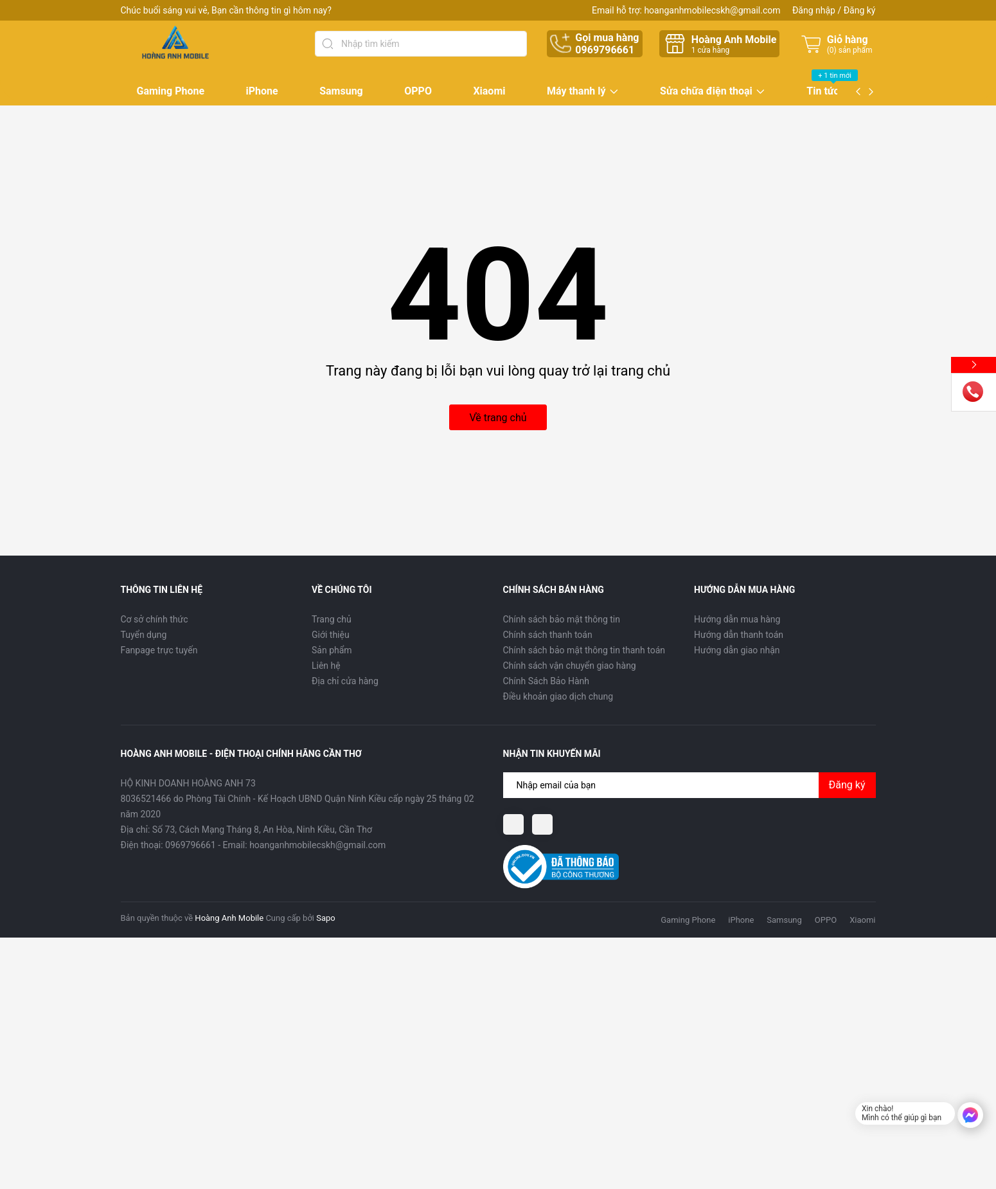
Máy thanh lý (576, 92)
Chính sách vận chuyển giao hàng (569, 665)
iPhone (262, 91)
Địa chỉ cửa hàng (345, 681)
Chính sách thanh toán (547, 635)
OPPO (418, 91)
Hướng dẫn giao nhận (737, 650)
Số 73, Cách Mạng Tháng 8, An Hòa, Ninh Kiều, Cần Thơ (262, 829)
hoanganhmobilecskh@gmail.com (712, 10)
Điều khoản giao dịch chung (558, 696)
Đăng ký (860, 10)
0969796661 (604, 50)
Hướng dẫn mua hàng (737, 619)
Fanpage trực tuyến (159, 650)
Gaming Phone (171, 91)
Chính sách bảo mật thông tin (562, 619)
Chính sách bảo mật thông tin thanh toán (584, 650)
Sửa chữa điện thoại (706, 92)
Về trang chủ (497, 418)
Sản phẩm (332, 650)
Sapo (325, 918)
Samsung (341, 91)
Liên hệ (326, 665)
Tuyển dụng (144, 635)
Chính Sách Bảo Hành (546, 681)
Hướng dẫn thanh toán (738, 635)
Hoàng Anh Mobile (229, 918)
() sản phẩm (850, 50)
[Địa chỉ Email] (689, 785)
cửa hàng (710, 50)
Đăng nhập (813, 10)
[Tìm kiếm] (328, 44)
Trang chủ (331, 619)
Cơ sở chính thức (154, 619)
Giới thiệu (331, 635)
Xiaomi (489, 91)
